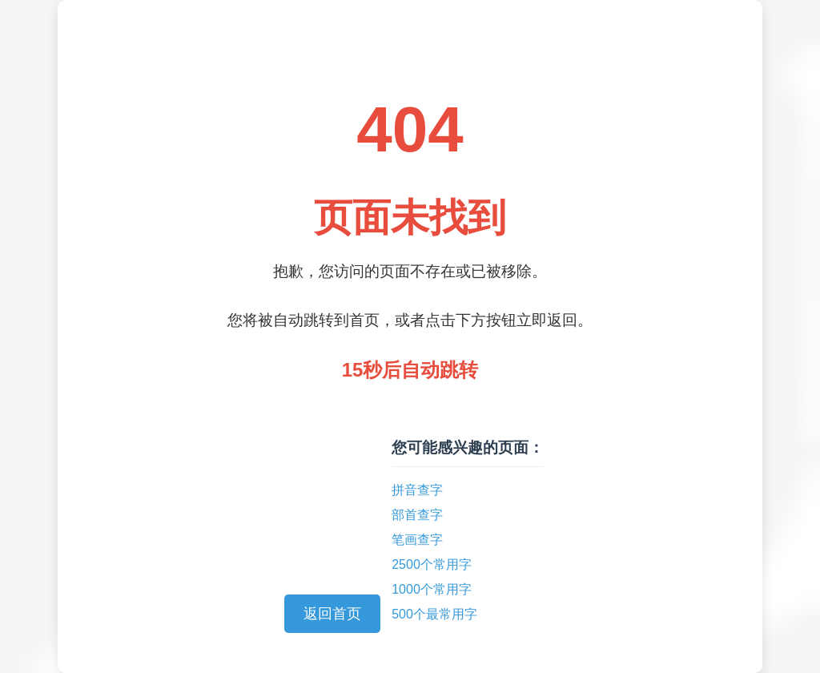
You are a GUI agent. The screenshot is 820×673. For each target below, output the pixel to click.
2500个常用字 (432, 564)
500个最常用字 (434, 614)
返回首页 (332, 614)
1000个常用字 (432, 589)
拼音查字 (417, 490)
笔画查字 (417, 539)
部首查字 (417, 515)
